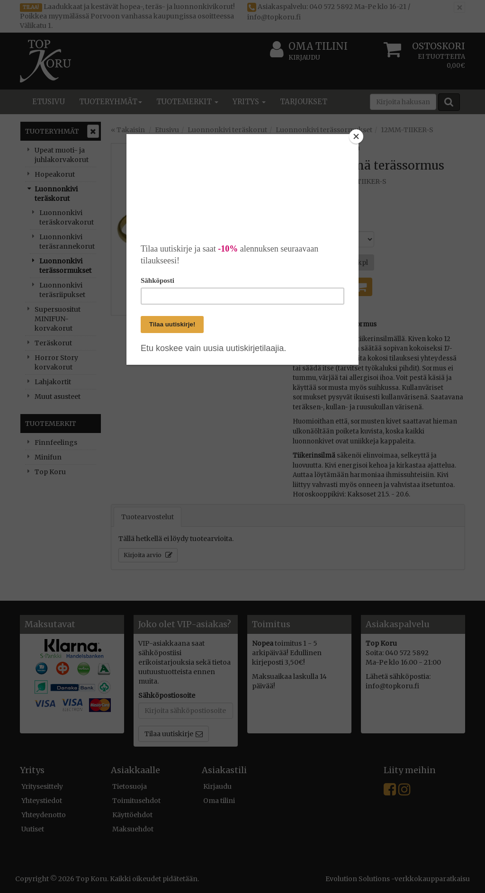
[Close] (356, 136)
